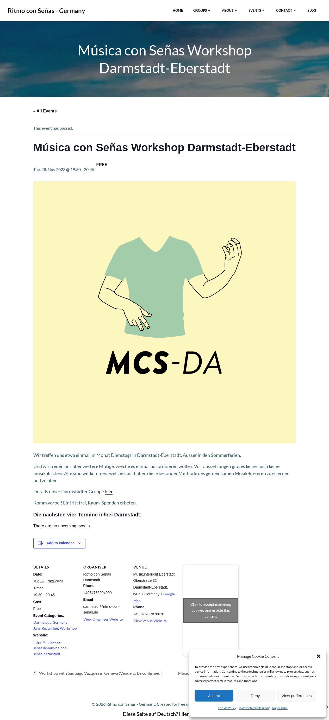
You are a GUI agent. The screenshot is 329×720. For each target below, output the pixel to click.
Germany (60, 623)
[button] (318, 656)
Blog (311, 10)
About (230, 10)
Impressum (280, 708)
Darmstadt (42, 623)
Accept (214, 695)
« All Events (45, 112)
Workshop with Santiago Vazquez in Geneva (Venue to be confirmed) (100, 673)
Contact (286, 10)
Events (257, 10)
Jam (36, 629)
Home (178, 10)
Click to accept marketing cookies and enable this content (210, 611)
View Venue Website (150, 621)
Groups (202, 10)
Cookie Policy (227, 708)
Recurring (50, 629)
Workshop (68, 629)
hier (109, 492)
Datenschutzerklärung (254, 708)
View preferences (297, 695)
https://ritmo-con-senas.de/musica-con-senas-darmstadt (50, 649)
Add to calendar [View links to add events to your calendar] (60, 544)
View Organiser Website (103, 620)
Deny (255, 695)
